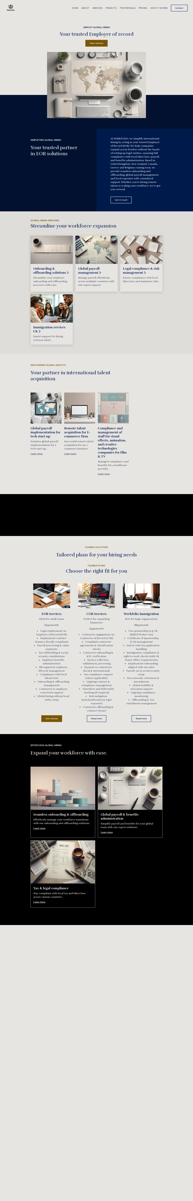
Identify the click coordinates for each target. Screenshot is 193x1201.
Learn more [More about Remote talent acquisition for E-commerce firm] (70, 453)
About (85, 8)
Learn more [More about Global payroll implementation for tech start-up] (37, 453)
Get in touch (121, 199)
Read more (96, 718)
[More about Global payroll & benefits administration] (130, 788)
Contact (179, 8)
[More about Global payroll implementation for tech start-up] (46, 408)
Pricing (143, 8)
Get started (52, 718)
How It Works (159, 8)
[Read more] (52, 264)
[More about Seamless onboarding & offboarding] (63, 788)
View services (96, 43)
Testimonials (128, 8)
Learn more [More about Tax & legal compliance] (39, 902)
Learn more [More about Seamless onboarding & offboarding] (39, 828)
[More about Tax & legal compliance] (63, 862)
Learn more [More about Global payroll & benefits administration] (107, 832)
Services (97, 8)
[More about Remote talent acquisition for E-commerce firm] (79, 408)
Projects (111, 8)
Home (75, 8)
